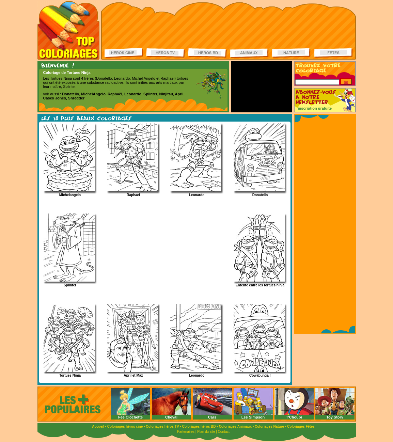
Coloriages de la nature (291, 53)
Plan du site (206, 431)
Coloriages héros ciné (125, 426)
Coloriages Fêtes (301, 426)
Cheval (171, 417)
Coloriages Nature (269, 426)
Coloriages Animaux (235, 426)
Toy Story (334, 417)
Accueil (98, 426)
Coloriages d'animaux (249, 53)
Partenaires (185, 431)
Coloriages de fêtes (333, 53)
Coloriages (68, 30)
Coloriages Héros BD (207, 53)
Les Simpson (253, 417)
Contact (224, 431)
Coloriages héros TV (162, 426)
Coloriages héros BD (199, 426)
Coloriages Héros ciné (124, 53)
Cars (212, 417)
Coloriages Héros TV (165, 53)
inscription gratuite (315, 108)
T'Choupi (294, 417)
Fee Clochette (130, 417)
